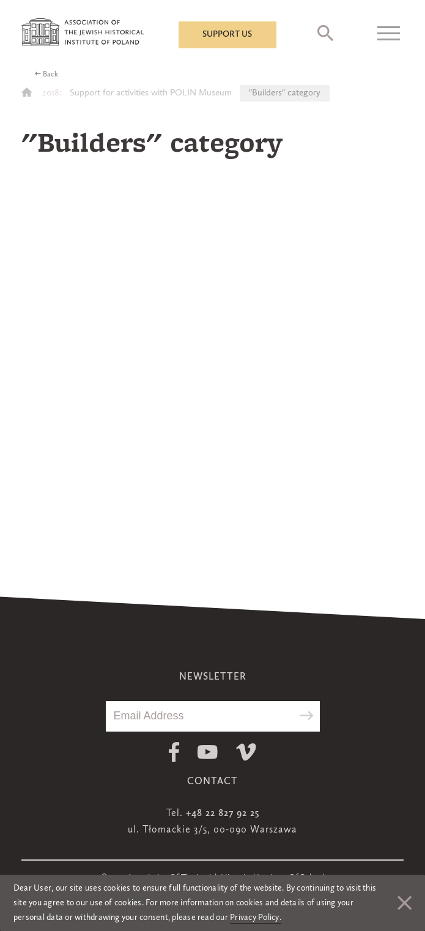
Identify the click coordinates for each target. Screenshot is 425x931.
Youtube (207, 752)
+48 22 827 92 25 (222, 813)
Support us (227, 34)
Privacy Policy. (255, 917)
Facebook (174, 752)
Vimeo (246, 752)
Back (50, 74)
